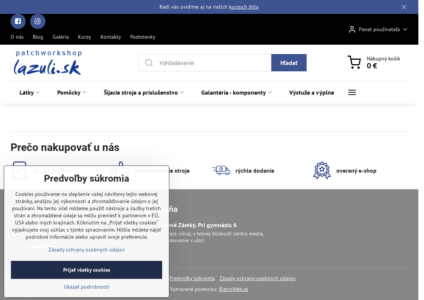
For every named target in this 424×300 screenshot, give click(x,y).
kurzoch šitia (243, 6)
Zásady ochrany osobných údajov (257, 278)
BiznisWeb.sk (233, 289)
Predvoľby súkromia (192, 278)
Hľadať (289, 62)
